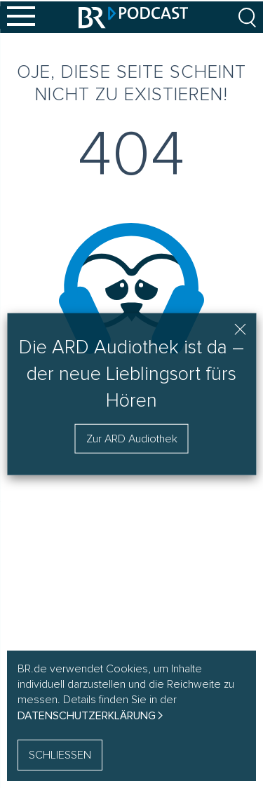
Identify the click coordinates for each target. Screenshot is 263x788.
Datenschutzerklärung (87, 716)
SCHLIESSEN (60, 755)
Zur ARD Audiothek (131, 438)
